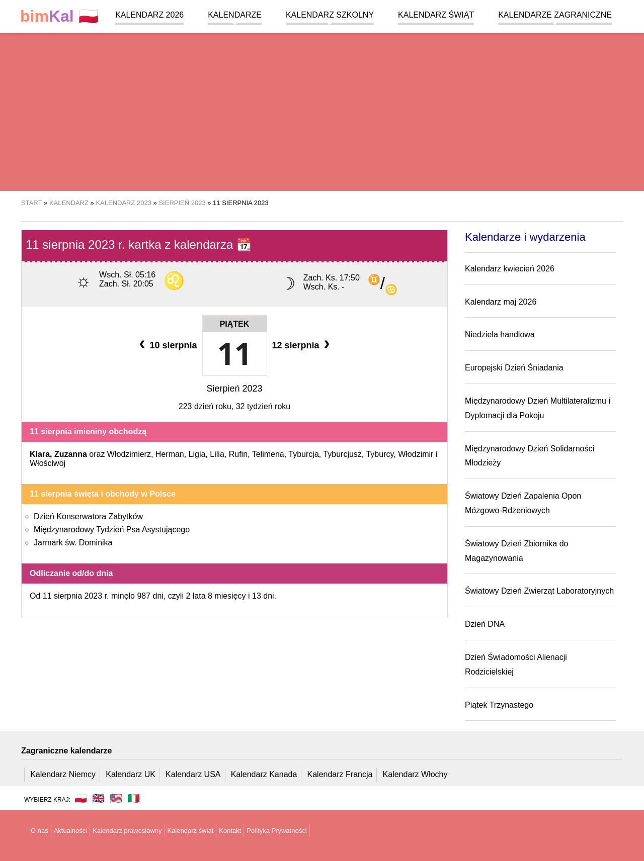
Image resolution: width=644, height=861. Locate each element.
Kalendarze (235, 15)
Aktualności (70, 830)
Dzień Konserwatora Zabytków (88, 516)
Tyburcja (303, 454)
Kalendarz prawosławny (127, 830)
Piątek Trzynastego (499, 705)
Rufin (238, 454)
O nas (39, 830)
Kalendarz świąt (436, 15)
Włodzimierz (129, 454)
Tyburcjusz (342, 454)
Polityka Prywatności (276, 830)
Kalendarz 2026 (149, 15)
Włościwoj (47, 463)
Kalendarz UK (130, 774)
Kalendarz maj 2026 (500, 302)
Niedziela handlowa (500, 334)
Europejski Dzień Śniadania (514, 367)
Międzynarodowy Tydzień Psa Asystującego (112, 529)
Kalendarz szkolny (330, 15)
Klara (40, 454)
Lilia (217, 454)
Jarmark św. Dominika (73, 542)
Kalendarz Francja (340, 774)
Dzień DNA (485, 624)
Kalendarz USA (193, 774)
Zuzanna (70, 454)
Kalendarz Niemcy (63, 774)
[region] (322, 110)
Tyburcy (379, 454)
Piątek (235, 324)
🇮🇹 (133, 798)
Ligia (197, 454)
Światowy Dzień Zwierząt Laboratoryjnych (539, 591)
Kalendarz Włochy (415, 774)
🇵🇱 (59, 16)
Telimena (268, 454)
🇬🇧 (98, 798)
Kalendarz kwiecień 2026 (509, 268)
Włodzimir (415, 454)
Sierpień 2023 (234, 389)
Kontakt (230, 830)
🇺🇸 (116, 798)
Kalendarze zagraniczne (555, 15)
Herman (169, 454)
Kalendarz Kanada (264, 774)
